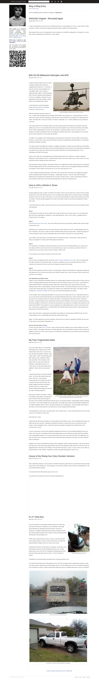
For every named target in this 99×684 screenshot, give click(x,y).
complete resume (16, 41)
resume (76, 677)
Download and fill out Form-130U (38, 223)
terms (84, 677)
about (80, 677)
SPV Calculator (47, 327)
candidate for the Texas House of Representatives (17, 37)
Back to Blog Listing (33, 8)
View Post (40, 21)
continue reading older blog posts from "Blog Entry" (59, 671)
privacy (88, 677)
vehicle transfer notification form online (65, 260)
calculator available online (44, 290)
